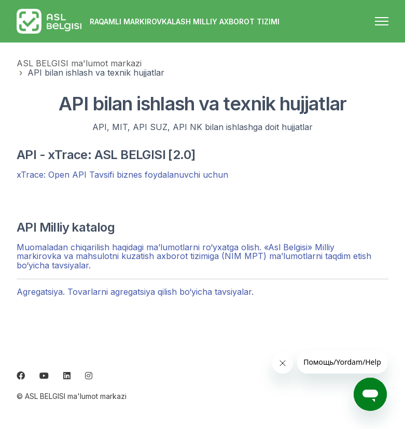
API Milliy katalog (66, 227)
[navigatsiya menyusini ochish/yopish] (382, 21)
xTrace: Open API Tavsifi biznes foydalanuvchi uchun (122, 174)
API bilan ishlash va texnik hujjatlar (95, 72)
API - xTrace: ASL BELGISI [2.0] (106, 154)
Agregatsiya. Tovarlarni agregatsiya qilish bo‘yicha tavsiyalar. (135, 292)
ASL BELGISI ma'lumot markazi (79, 63)
